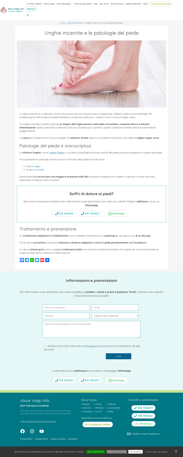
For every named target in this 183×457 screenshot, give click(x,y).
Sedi (146, 3)
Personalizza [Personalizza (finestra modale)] (135, 451)
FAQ (95, 4)
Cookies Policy (41, 438)
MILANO (86, 404)
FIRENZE (112, 404)
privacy (93, 346)
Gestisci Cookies (58, 438)
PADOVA (87, 408)
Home (63, 23)
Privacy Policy (26, 438)
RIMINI (110, 411)
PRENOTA (31, 9)
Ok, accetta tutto (96, 451)
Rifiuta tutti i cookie (117, 451)
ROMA (98, 404)
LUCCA (99, 411)
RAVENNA (87, 411)
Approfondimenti (133, 4)
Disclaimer (72, 438)
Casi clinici (104, 4)
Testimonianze (117, 4)
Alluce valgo (49, 4)
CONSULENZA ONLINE (160, 4)
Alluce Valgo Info (16, 9)
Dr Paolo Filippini (34, 4)
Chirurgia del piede (83, 4)
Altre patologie (64, 3)
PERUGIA (99, 408)
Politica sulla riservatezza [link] (156, 452)
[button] (28, 15)
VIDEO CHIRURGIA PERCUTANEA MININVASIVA (38, 421)
